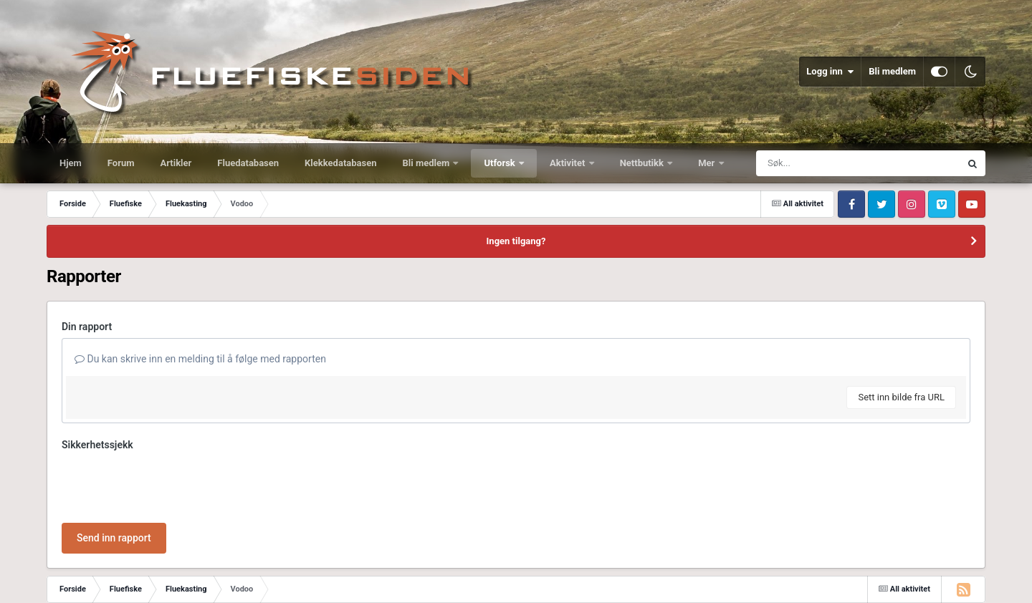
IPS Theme (67, 569)
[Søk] (823, 163)
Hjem (70, 163)
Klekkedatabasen (340, 163)
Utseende (109, 582)
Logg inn (830, 72)
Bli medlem (892, 71)
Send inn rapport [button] (114, 482)
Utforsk (500, 163)
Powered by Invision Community (924, 582)
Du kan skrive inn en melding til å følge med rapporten (200, 359)
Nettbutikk (643, 163)
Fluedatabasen (248, 163)
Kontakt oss (168, 582)
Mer (707, 163)
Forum (121, 163)
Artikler (176, 163)
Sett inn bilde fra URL (901, 397)
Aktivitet (569, 163)
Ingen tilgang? (516, 241)
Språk (61, 582)
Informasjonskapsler (242, 582)
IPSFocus (119, 569)
